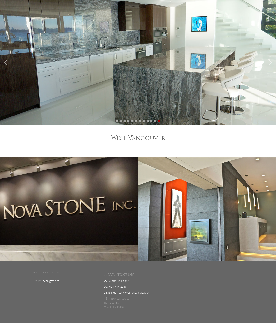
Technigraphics (50, 281)
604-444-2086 (118, 286)
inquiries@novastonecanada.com (130, 292)
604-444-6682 (120, 281)
